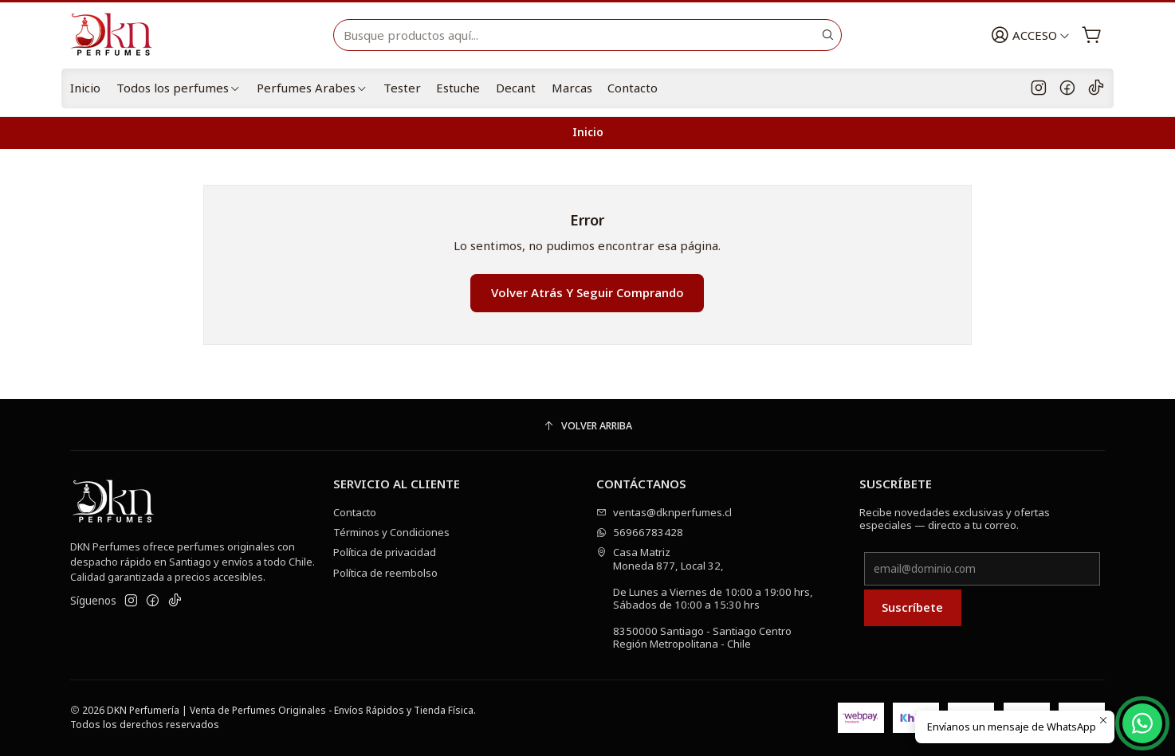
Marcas (572, 88)
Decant (516, 88)
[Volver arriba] (587, 427)
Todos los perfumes (178, 88)
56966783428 (639, 532)
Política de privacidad (384, 552)
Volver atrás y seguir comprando (587, 292)
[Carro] (1092, 35)
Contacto (632, 88)
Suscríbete (912, 607)
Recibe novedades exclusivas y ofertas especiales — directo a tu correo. (954, 518)
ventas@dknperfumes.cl (664, 512)
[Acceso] (1031, 35)
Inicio (85, 88)
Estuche (458, 88)
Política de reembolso (385, 573)
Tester (402, 88)
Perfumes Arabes (312, 88)
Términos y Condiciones (391, 532)
